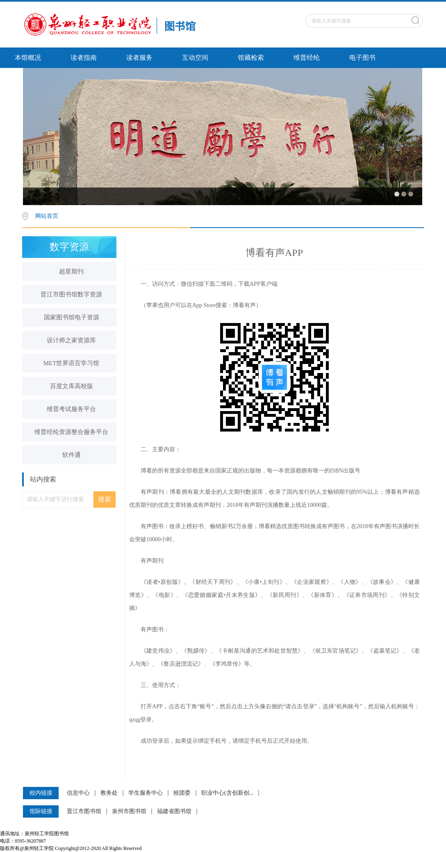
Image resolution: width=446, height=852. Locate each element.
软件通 (71, 455)
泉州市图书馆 (129, 811)
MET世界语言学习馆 (71, 363)
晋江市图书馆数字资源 (71, 294)
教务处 (109, 793)
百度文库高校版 (71, 386)
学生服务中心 (145, 793)
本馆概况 (28, 57)
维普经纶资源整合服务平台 (71, 432)
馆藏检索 (251, 57)
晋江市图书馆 (84, 811)
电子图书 (362, 57)
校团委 (182, 793)
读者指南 (84, 57)
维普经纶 (307, 57)
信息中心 (78, 793)
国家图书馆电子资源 (71, 317)
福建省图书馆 (174, 811)
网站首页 (46, 216)
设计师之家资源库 (71, 340)
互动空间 (195, 57)
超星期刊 (71, 271)
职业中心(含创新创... (227, 793)
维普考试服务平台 (71, 409)
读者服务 (139, 57)
